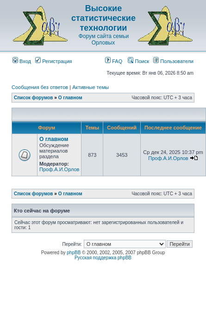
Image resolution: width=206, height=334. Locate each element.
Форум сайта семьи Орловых (104, 39)
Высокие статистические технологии (103, 18)
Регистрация (53, 61)
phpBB (74, 252)
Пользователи (173, 61)
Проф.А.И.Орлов (59, 169)
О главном (70, 97)
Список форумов (33, 97)
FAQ (113, 61)
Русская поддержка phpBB (103, 257)
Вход (21, 61)
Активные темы (90, 87)
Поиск (138, 61)
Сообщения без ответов (40, 87)
